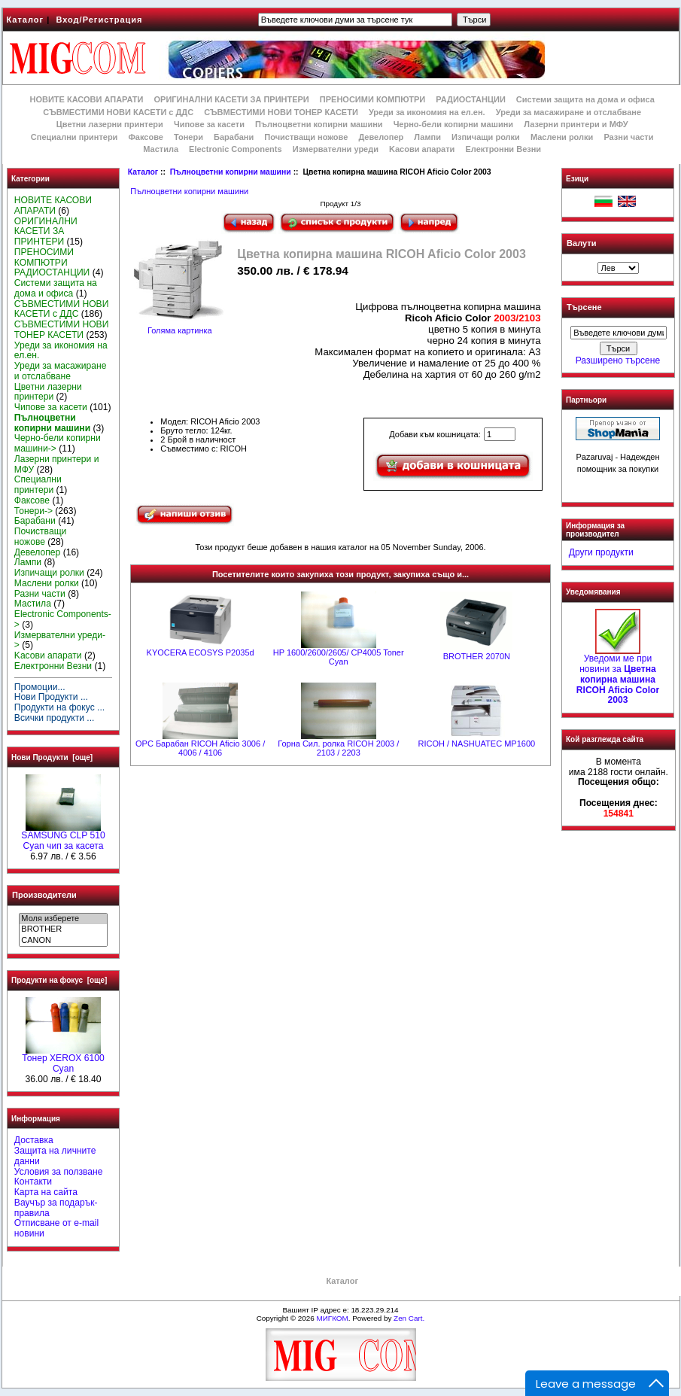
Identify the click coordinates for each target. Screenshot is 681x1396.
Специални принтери (74, 136)
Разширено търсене (618, 360)
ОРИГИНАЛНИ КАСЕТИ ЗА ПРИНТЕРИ (231, 99)
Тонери (188, 136)
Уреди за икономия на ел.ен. (427, 112)
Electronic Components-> (62, 619)
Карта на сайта (46, 1192)
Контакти (33, 1181)
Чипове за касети (209, 124)
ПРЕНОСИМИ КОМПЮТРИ (372, 99)
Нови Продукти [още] (52, 757)
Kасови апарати (422, 149)
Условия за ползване (58, 1171)
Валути (581, 243)
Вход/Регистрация (99, 19)
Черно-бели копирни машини (453, 124)
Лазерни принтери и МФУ (576, 124)
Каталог (25, 19)
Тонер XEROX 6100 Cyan (63, 1059)
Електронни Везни (503, 149)
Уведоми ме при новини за (617, 675)
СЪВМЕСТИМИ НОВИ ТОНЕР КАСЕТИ (281, 112)
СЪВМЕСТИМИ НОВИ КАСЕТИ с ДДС (118, 112)
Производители (44, 894)
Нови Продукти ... (51, 697)
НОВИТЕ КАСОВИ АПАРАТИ (86, 99)
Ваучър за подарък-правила (56, 1207)
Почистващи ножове (306, 136)
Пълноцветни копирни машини (230, 172)
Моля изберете (63, 919)
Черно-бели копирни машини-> (57, 443)
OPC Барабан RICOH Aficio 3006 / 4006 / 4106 (200, 748)
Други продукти (601, 552)
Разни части (628, 136)
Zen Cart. (409, 1318)
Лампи (427, 136)
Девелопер (380, 136)
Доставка (33, 1140)
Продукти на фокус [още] (59, 980)
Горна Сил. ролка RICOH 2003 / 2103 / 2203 (338, 748)
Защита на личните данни (55, 1155)
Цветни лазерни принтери (109, 124)
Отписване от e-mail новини (56, 1228)
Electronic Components (235, 149)
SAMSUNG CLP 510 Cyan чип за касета (63, 837)
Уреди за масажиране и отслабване (568, 112)
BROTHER (63, 929)
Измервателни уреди (336, 149)
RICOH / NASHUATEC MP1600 (476, 743)
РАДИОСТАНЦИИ (470, 99)
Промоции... (39, 687)
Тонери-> (33, 511)
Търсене (584, 307)
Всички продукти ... (54, 718)
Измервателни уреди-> (59, 640)
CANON (63, 940)
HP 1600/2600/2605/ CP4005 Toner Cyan (338, 657)
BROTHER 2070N (476, 656)
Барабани (234, 136)
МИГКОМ (332, 1318)
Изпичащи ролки (485, 136)
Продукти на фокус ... (59, 707)
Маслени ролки (562, 136)
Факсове (145, 136)
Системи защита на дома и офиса (585, 99)
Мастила (160, 149)
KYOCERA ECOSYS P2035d (200, 652)
